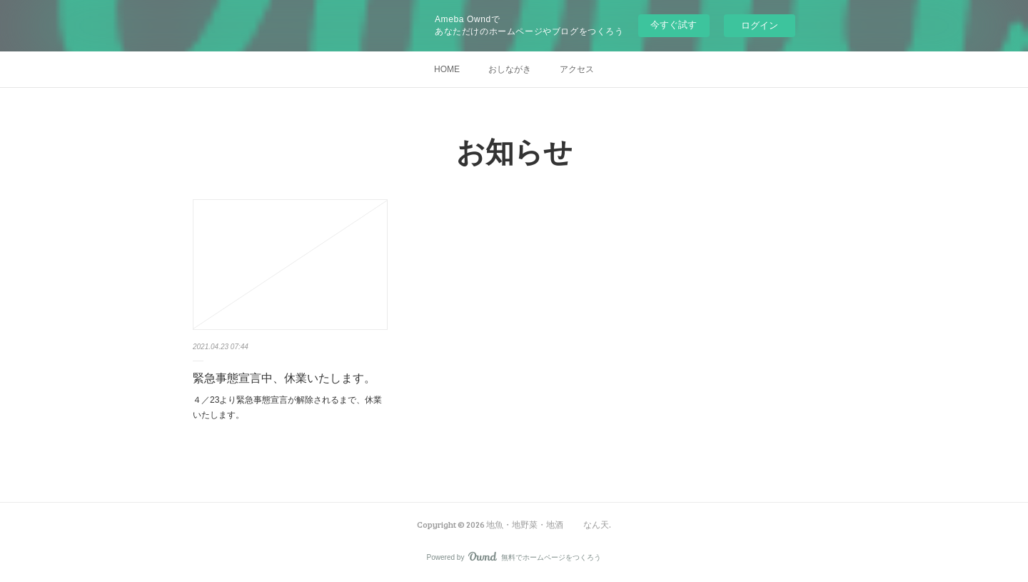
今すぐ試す (673, 24)
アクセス (577, 69)
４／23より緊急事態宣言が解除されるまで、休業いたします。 (287, 408)
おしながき (509, 69)
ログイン (759, 25)
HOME (447, 69)
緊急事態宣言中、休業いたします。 (284, 378)
